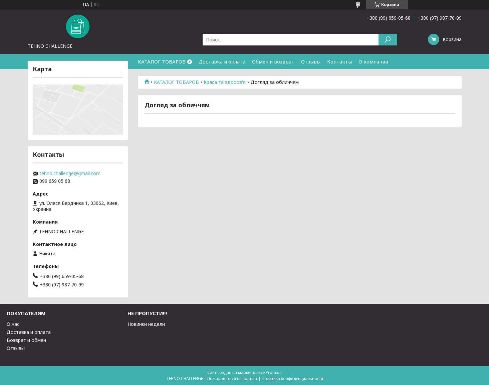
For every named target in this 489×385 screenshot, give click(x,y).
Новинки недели (146, 324)
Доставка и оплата (222, 61)
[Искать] (388, 39)
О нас (13, 324)
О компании (373, 61)
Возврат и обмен (26, 340)
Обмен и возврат (273, 61)
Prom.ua (274, 372)
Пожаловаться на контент (232, 378)
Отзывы (310, 61)
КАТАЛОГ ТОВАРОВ (162, 61)
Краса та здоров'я (225, 82)
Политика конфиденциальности (292, 378)
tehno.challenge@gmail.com (69, 173)
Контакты (339, 61)
